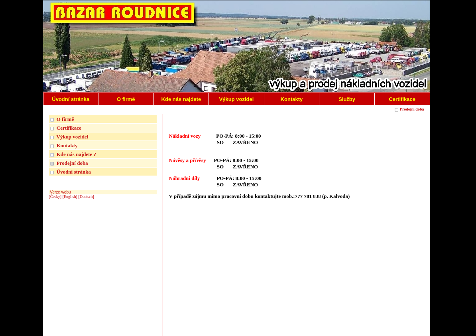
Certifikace (69, 128)
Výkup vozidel (73, 137)
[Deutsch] (86, 196)
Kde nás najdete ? (76, 154)
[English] (70, 196)
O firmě (65, 119)
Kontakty (67, 145)
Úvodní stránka (74, 172)
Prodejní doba (412, 109)
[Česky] (55, 196)
